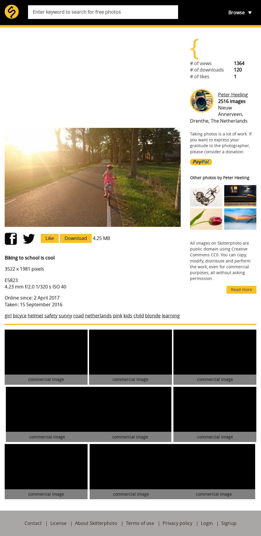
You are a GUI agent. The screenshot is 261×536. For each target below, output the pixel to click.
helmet (35, 315)
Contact (33, 523)
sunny (65, 315)
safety (51, 315)
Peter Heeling (233, 94)
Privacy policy (177, 523)
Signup (228, 523)
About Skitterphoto (96, 523)
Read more (241, 289)
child (138, 315)
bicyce (20, 315)
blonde (153, 315)
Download (76, 238)
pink (117, 315)
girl (8, 315)
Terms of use (140, 523)
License (58, 523)
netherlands (98, 315)
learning (171, 315)
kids (127, 315)
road (78, 315)
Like (50, 238)
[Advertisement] (93, 78)
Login (207, 523)
